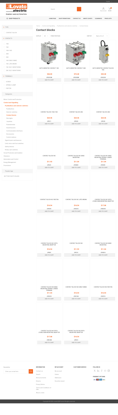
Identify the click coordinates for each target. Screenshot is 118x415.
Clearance (7, 156)
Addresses (58, 389)
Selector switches (11, 112)
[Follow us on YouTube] (105, 382)
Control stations (11, 137)
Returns (38, 393)
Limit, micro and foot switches (14, 143)
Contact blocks (11, 115)
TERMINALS (8, 76)
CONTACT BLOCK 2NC (76, 115)
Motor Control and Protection (12, 99)
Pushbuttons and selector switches (16, 106)
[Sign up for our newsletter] (16, 383)
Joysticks (9, 121)
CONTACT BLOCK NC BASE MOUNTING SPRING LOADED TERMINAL (103, 162)
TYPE (6, 27)
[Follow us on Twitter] (94, 382)
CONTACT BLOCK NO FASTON (103, 297)
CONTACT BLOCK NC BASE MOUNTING (76, 161)
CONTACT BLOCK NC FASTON (49, 206)
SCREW (8, 82)
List (114, 36)
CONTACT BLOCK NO (76, 251)
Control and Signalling (11, 102)
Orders (57, 386)
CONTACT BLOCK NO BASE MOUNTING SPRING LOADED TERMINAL (49, 298)
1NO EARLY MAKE (11, 60)
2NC (7, 57)
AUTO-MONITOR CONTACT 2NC (76, 70)
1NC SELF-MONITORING (13, 67)
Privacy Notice (40, 396)
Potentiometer (10, 124)
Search (38, 386)
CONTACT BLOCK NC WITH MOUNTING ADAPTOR (49, 252)
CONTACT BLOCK (11, 32)
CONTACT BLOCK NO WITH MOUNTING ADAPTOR (76, 343)
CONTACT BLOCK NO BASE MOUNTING (103, 252)
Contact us (39, 383)
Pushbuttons (10, 109)
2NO (7, 54)
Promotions (7, 165)
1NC (7, 47)
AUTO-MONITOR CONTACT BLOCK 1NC (103, 70)
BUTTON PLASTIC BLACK (11, 176)
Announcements (41, 389)
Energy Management (10, 162)
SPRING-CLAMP (11, 85)
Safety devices (9, 146)
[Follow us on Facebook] (101, 382)
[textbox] (65, 9)
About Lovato (40, 404)
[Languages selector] (109, 1)
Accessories (10, 134)
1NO (7, 44)
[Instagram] (108, 382)
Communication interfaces (14, 131)
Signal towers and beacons (13, 140)
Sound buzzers (10, 128)
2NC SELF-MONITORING (13, 70)
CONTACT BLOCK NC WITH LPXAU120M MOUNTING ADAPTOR (103, 207)
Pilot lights (9, 118)
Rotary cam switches (11, 150)
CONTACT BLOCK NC (49, 161)
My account (103, 10)
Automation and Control (11, 159)
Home (38, 26)
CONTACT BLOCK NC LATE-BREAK (76, 206)
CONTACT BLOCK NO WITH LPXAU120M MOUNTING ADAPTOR (49, 343)
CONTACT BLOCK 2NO (103, 115)
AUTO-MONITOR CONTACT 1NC (49, 70)
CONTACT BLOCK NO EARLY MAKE (76, 297)
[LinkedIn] (98, 382)
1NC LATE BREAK (11, 64)
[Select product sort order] (101, 36)
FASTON (8, 88)
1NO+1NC (9, 50)
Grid (111, 36)
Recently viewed (59, 393)
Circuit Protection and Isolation (13, 153)
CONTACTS (8, 38)
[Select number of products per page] (45, 36)
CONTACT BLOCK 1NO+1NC (49, 115)
